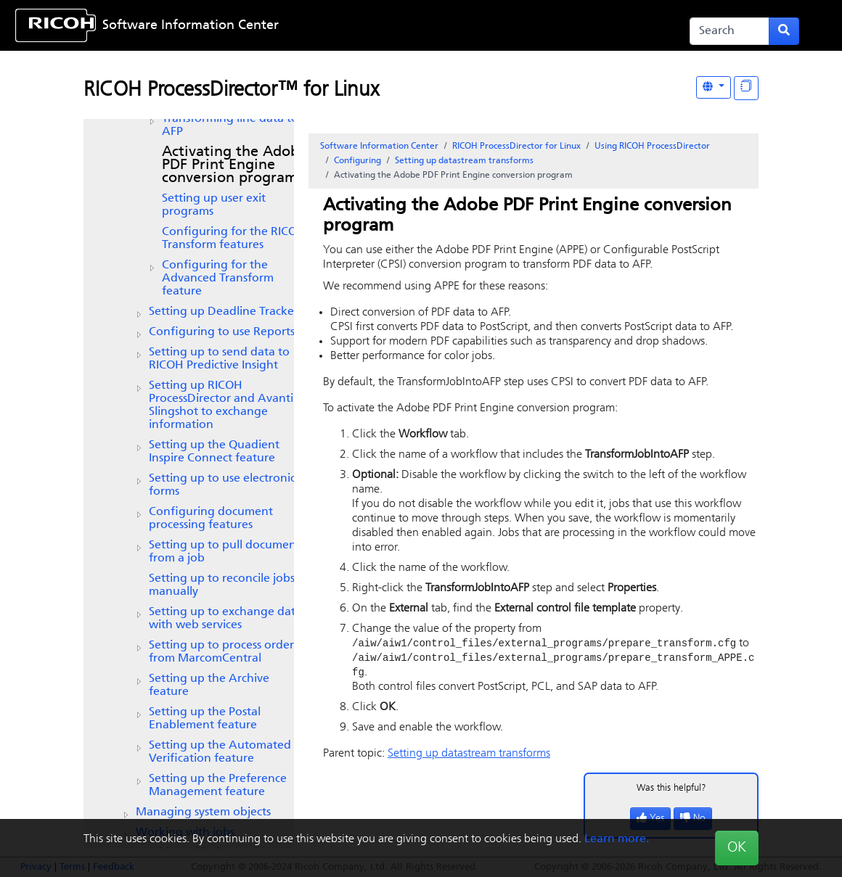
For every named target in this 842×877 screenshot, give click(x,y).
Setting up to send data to (219, 359)
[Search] (729, 31)
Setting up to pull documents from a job (227, 552)
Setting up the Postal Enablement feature (205, 719)
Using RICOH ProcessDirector (652, 146)
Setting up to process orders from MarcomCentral (223, 652)
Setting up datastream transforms (464, 161)
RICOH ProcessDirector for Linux (516, 146)
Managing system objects (203, 812)
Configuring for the (234, 238)
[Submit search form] (784, 31)
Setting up (223, 312)
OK (736, 848)
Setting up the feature (214, 452)
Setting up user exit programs (214, 205)
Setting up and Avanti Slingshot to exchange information (221, 405)
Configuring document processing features (211, 518)
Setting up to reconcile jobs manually (222, 585)
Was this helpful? (671, 790)
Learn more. (616, 839)
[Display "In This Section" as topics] (746, 88)
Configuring (357, 161)
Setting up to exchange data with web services (225, 618)
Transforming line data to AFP (230, 125)
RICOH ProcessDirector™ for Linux (231, 91)
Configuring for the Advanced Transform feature (218, 278)
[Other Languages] (713, 87)
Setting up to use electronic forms (222, 485)
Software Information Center (190, 26)
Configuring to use (222, 332)
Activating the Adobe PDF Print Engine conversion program (234, 165)
